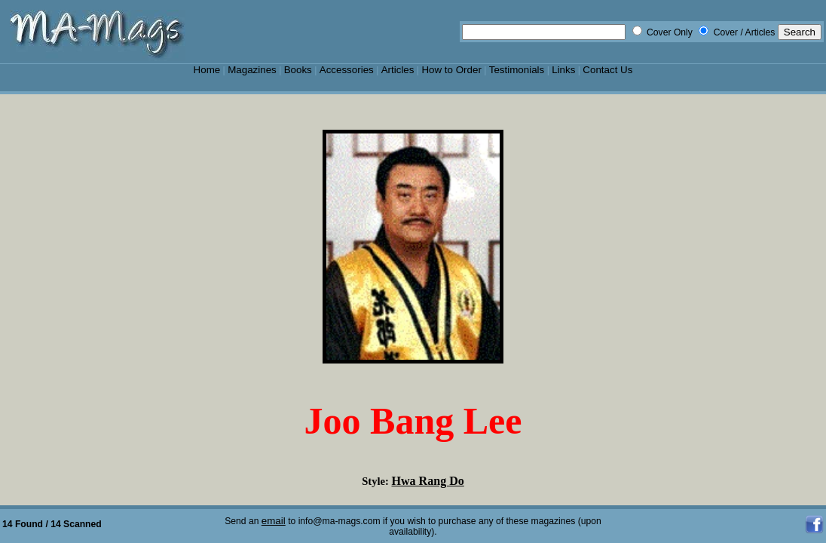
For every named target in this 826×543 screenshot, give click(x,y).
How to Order (451, 69)
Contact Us (607, 69)
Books (298, 69)
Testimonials (517, 69)
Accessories (347, 69)
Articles (398, 69)
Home (207, 69)
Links (563, 69)
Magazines (252, 69)
